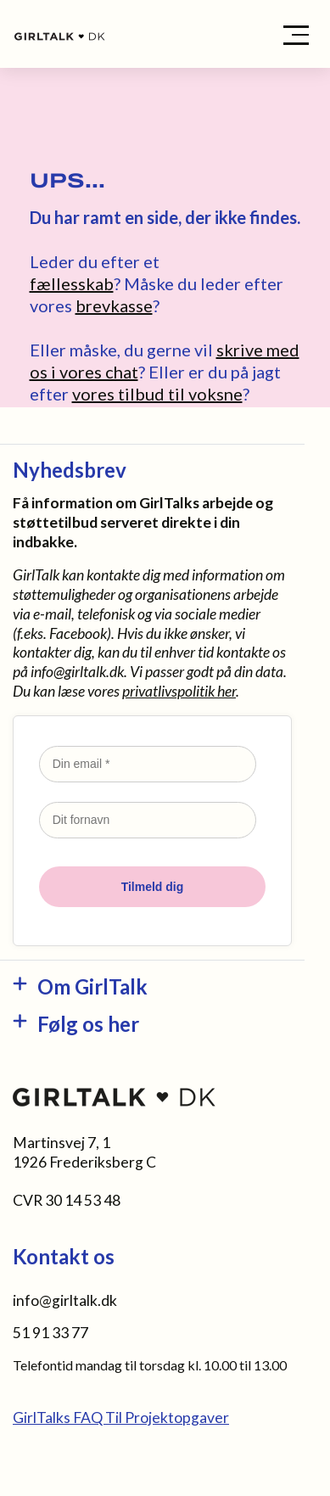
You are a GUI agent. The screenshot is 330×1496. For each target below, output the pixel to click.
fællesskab (72, 283)
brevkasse (114, 305)
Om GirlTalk (92, 986)
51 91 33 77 (50, 1333)
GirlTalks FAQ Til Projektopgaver (121, 1417)
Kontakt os (64, 1256)
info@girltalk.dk (77, 672)
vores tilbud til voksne (157, 394)
